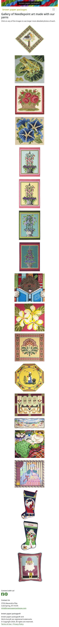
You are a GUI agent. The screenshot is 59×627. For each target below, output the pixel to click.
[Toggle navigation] (54, 9)
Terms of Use (6, 624)
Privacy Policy (18, 624)
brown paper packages (14, 9)
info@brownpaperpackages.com (13, 608)
